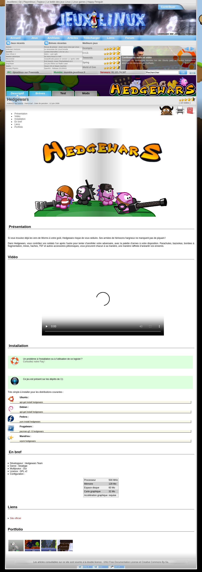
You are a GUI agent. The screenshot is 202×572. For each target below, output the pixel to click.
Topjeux (41, 2)
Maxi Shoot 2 (11, 54)
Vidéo (17, 116)
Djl (20, 2)
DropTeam (10, 64)
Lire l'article (123, 68)
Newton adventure (13, 57)
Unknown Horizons (13, 49)
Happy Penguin (95, 2)
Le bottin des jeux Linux (59, 2)
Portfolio (18, 127)
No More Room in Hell (52, 57)
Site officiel (15, 518)
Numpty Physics (12, 68)
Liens (110, 37)
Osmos (8, 47)
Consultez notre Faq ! (34, 361)
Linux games (79, 2)
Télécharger (91, 37)
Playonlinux (29, 2)
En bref (18, 121)
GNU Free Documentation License (120, 562)
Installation (19, 119)
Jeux (34, 37)
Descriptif (17, 93)
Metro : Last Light (51, 54)
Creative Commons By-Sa (155, 562)
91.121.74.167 (118, 72)
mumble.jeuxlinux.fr (74, 72)
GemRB (9, 52)
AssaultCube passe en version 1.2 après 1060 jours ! (61, 60)
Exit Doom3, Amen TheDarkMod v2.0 (58, 61)
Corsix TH (10, 61)
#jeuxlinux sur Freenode (26, 72)
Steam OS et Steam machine (55, 66)
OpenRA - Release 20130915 (55, 68)
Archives (53, 37)
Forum (129, 37)
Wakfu (8, 66)
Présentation (20, 113)
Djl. (61, 379)
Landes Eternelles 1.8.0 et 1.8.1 (56, 52)
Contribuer (168, 6)
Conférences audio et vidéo (145, 57)
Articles (72, 37)
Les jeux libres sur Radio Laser (56, 64)
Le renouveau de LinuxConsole (56, 49)
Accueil (15, 37)
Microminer (10, 59)
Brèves (40, 93)
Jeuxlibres (12, 2)
